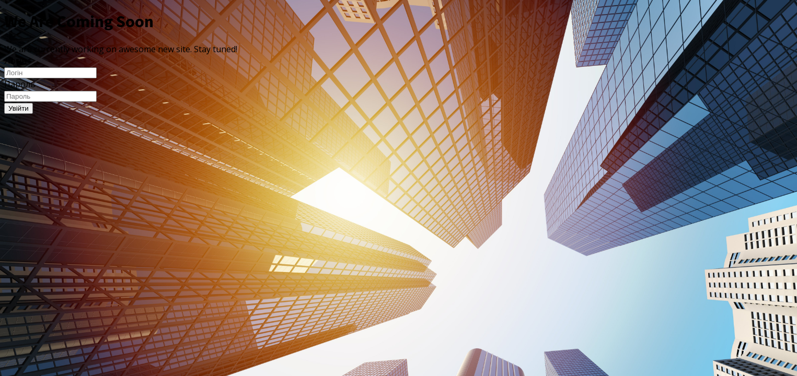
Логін (15, 60)
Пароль (20, 84)
